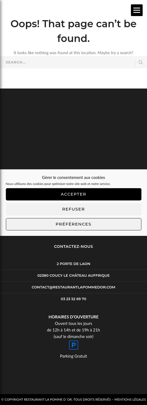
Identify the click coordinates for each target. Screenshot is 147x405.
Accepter (73, 194)
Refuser (73, 209)
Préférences (73, 224)
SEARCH (140, 62)
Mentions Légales (130, 399)
